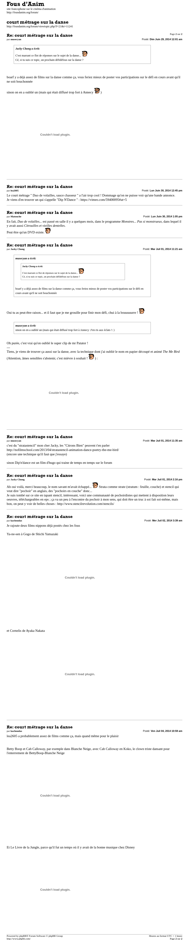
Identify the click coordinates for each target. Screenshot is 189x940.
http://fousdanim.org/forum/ (22, 12)
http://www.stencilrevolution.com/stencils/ (85, 504)
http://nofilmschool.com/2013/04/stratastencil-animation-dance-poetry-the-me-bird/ (63, 450)
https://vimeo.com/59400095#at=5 (104, 199)
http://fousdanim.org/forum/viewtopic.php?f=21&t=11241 (40, 26)
